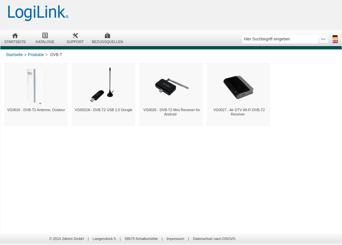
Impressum (175, 239)
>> (323, 39)
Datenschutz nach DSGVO (214, 239)
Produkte (36, 54)
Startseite (14, 54)
